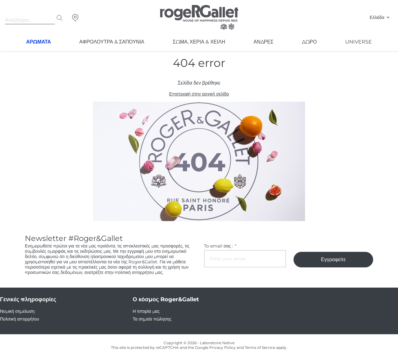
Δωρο (310, 41)
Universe (359, 41)
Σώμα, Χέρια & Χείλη (199, 41)
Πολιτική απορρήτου (19, 319)
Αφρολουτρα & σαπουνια (112, 41)
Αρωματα (38, 41)
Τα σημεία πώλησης (152, 319)
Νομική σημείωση (17, 311)
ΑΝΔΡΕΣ (264, 41)
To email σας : (219, 245)
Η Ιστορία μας (146, 311)
